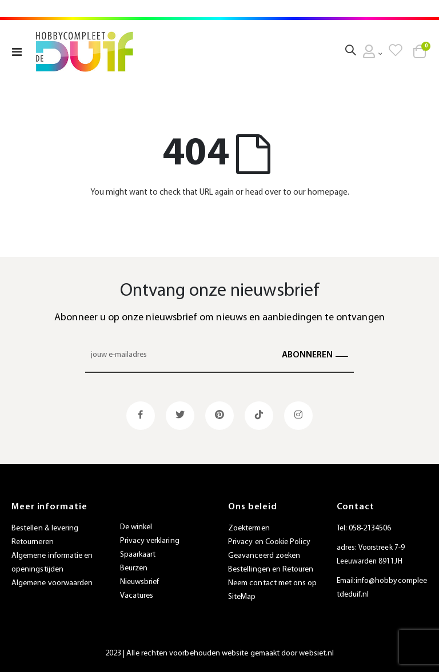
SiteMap (242, 597)
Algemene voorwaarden (52, 583)
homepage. (328, 192)
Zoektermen (249, 528)
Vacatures (137, 595)
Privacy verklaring (149, 541)
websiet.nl (316, 653)
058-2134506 (370, 528)
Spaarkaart (138, 554)
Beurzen (133, 568)
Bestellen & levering (44, 528)
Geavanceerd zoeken (264, 556)
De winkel (136, 527)
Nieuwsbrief (139, 582)
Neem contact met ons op (272, 583)
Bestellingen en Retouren (271, 569)
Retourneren (32, 542)
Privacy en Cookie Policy (269, 542)
